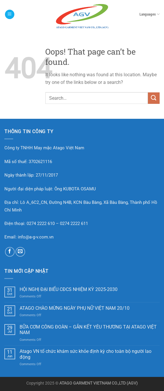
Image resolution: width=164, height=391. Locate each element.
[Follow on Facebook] (10, 252)
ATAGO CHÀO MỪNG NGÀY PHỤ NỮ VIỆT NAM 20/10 (75, 308)
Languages (149, 14)
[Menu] (9, 14)
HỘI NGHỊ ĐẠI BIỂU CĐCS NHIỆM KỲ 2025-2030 (69, 289)
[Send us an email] (20, 252)
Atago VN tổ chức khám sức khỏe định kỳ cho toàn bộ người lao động (85, 354)
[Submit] (154, 98)
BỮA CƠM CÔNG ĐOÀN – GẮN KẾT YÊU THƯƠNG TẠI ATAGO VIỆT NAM (88, 329)
